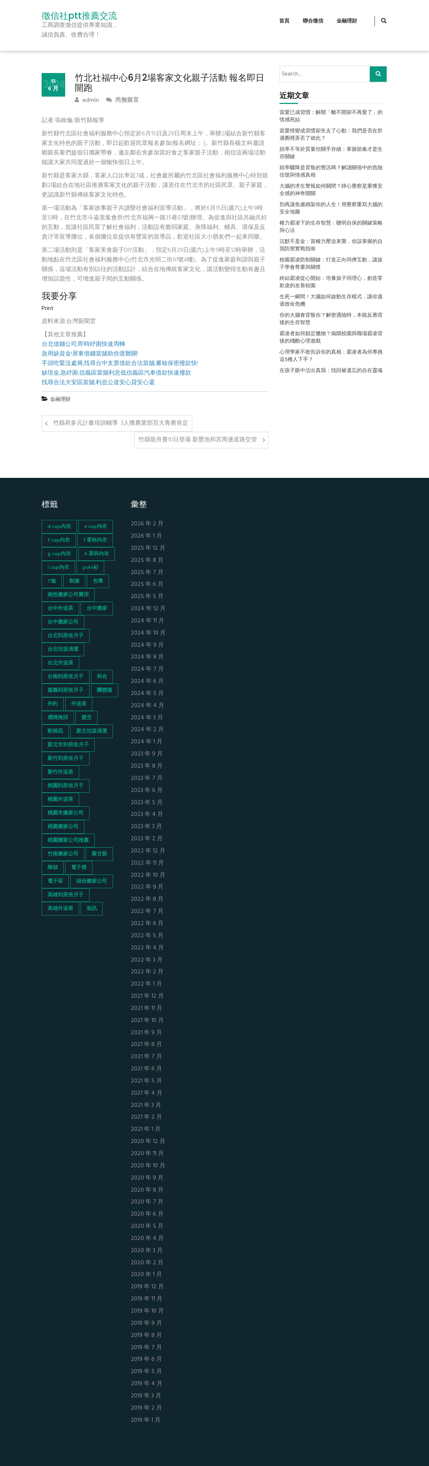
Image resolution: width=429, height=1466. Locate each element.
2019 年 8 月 (146, 1335)
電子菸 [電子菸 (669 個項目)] (55, 881)
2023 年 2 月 (147, 839)
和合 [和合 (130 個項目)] (102, 677)
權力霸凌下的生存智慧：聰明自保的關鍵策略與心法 (331, 227)
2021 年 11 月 (146, 1008)
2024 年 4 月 (147, 706)
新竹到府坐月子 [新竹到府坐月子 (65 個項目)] (66, 758)
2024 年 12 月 (148, 609)
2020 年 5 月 (147, 1226)
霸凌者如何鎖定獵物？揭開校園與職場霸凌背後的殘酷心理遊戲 (331, 337)
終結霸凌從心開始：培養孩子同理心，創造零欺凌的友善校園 (331, 282)
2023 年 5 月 (147, 803)
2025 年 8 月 (147, 560)
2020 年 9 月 (147, 1178)
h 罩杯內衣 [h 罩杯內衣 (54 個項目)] (96, 554)
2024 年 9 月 (147, 645)
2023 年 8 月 (147, 766)
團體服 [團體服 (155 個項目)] (104, 690)
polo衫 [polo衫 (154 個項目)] (90, 567)
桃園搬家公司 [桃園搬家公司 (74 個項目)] (63, 827)
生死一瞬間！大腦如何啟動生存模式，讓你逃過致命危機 (331, 300)
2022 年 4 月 (147, 948)
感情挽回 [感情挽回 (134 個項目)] (58, 717)
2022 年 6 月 (147, 924)
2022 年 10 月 (148, 875)
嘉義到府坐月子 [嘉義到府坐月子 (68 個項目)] (66, 690)
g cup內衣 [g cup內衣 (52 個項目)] (59, 554)
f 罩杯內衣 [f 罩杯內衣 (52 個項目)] (95, 540)
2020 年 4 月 (147, 1238)
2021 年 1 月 (146, 1129)
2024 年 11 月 (147, 621)
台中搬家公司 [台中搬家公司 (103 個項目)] (63, 622)
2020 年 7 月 (147, 1202)
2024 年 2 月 (147, 730)
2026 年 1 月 (146, 536)
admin (87, 100)
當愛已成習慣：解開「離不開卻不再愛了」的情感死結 (331, 116)
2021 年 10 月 (147, 1021)
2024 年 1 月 (146, 742)
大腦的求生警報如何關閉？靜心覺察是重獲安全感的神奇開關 (331, 190)
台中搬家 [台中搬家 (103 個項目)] (97, 608)
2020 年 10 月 (148, 1166)
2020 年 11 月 (147, 1154)
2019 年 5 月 (146, 1372)
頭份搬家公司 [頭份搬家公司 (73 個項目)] (91, 881)
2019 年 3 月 (146, 1396)
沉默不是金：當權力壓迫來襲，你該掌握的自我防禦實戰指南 (331, 245)
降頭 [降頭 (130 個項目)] (53, 868)
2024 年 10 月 (148, 633)
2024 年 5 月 (147, 693)
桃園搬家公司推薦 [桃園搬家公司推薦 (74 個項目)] (68, 840)
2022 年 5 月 (147, 936)
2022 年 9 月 (147, 887)
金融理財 (347, 21)
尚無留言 (122, 100)
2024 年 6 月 (147, 681)
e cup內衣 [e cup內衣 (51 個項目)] (95, 526)
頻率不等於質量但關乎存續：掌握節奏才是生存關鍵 (331, 153)
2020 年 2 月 (147, 1263)
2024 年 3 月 (147, 718)
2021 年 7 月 (146, 1057)
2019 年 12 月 (147, 1287)
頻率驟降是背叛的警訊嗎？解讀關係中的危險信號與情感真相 (331, 171)
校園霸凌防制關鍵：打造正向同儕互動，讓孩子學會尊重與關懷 (331, 264)
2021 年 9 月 (146, 1033)
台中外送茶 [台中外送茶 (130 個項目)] (60, 608)
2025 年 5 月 (147, 597)
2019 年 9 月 (146, 1323)
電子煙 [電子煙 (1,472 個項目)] (79, 868)
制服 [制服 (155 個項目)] (74, 581)
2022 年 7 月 (147, 911)
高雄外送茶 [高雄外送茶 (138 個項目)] (60, 908)
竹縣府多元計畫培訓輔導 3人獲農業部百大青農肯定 (120, 423)
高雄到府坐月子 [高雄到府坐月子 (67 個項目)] (66, 895)
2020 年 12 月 (148, 1141)
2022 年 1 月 (146, 984)
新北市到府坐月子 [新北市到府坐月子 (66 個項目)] (68, 745)
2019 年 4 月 (146, 1384)
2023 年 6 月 (147, 790)
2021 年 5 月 (146, 1081)
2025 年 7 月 (147, 573)
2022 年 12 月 (148, 851)
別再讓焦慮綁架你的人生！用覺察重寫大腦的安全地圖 (331, 208)
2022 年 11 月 (147, 863)
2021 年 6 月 (146, 1069)
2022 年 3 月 (147, 960)
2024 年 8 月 (147, 657)
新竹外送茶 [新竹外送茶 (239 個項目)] (60, 772)
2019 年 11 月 (146, 1299)
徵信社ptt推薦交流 (79, 16)
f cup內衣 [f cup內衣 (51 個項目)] (59, 540)
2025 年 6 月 (147, 584)
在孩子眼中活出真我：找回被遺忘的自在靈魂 (331, 371)
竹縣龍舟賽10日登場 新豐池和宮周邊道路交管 (197, 440)
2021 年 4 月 (146, 1093)
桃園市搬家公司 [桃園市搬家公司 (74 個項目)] (66, 813)
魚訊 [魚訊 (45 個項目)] (92, 908)
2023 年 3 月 (146, 827)
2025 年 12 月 (148, 548)
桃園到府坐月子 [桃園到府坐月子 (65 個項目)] (66, 786)
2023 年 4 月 (147, 814)
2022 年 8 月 (147, 899)
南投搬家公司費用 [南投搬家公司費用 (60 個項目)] (68, 595)
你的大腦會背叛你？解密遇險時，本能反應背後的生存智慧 (331, 319)
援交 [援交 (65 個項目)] (86, 717)
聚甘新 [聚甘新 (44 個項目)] (99, 854)
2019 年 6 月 (146, 1359)
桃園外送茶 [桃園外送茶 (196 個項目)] (60, 799)
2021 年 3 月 (146, 1105)
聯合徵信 (313, 21)
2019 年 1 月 (146, 1420)
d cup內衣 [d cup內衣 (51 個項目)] (59, 526)
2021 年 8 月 (146, 1045)
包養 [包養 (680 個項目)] (98, 581)
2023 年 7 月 (147, 778)
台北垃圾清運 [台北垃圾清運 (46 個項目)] (63, 649)
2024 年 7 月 (147, 669)
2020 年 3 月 (147, 1251)
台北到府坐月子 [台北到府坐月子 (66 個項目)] (66, 636)
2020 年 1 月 (146, 1275)
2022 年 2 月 (147, 972)
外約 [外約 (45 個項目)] (53, 704)
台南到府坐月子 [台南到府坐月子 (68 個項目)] (66, 677)
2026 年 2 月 (147, 524)
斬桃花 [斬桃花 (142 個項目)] (55, 731)
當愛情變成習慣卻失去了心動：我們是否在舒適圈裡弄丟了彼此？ (331, 135)
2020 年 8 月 (147, 1190)
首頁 (284, 21)
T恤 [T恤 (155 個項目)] (52, 581)
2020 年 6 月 (147, 1214)
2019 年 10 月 (147, 1311)
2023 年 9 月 (147, 754)
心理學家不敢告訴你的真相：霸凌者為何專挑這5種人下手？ (331, 356)
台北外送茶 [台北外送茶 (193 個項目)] (60, 663)
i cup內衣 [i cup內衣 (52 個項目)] (58, 567)
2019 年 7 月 (146, 1348)
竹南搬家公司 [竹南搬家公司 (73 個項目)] (63, 854)
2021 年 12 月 (147, 996)
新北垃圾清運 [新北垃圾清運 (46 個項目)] (91, 731)
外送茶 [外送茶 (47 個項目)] (79, 704)
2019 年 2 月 (146, 1408)
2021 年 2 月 (146, 1117)
